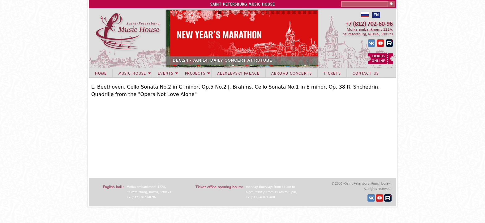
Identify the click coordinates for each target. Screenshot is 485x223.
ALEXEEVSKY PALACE (238, 73)
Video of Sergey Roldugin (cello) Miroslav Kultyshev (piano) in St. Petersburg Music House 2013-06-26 (168, 137)
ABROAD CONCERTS (291, 73)
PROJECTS (195, 73)
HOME (101, 73)
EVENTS (165, 73)
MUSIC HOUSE (132, 73)
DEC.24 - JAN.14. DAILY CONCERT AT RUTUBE (242, 60)
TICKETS (332, 73)
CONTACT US (366, 73)
